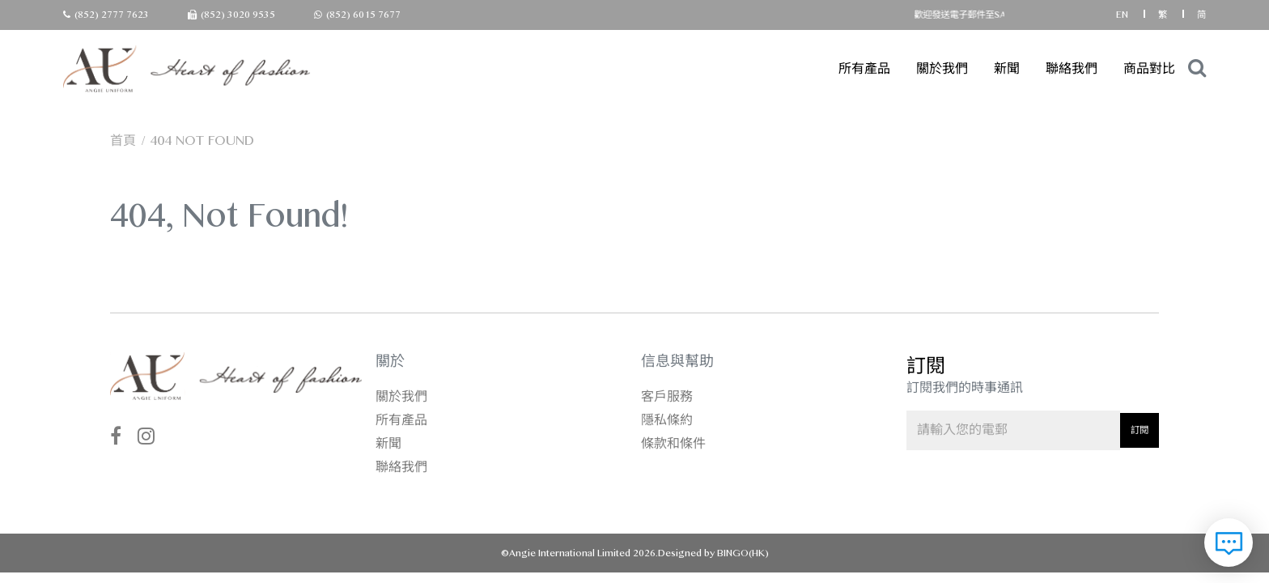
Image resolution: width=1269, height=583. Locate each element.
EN (1123, 14)
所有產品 (864, 68)
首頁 (123, 140)
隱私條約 (667, 420)
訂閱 (1139, 429)
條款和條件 (673, 443)
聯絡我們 (1071, 68)
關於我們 (942, 68)
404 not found (202, 140)
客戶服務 (667, 396)
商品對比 (1149, 68)
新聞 (1007, 68)
